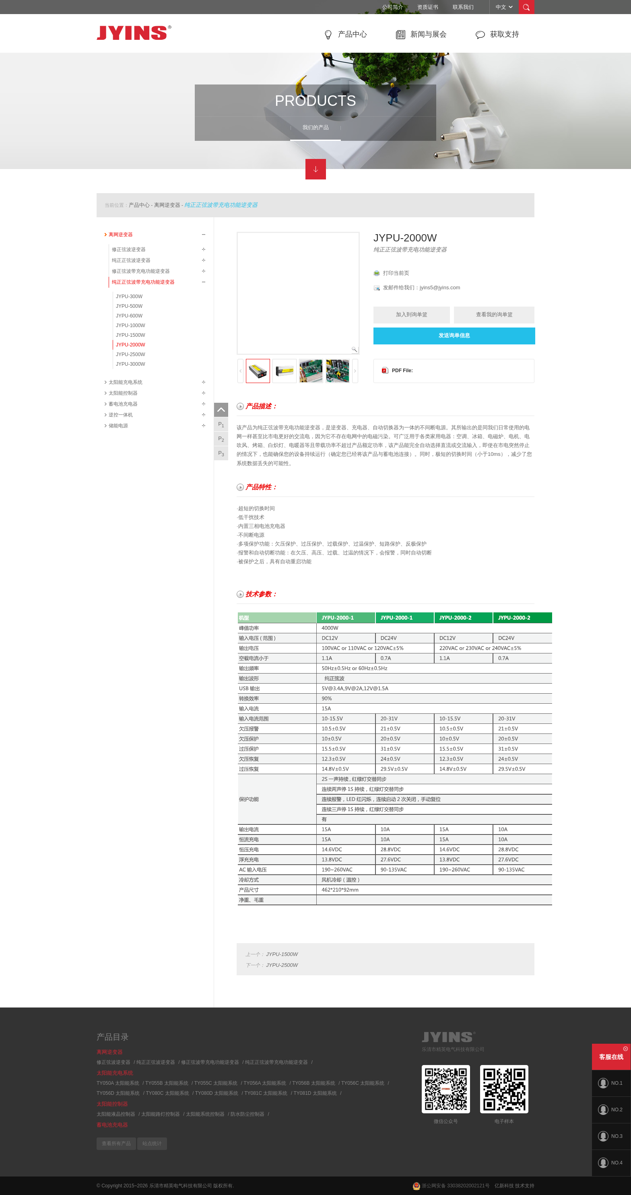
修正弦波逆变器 (129, 249)
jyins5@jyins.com (440, 287)
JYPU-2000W (130, 345)
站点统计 (152, 1143)
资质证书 (427, 7)
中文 (505, 7)
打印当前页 (396, 273)
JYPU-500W (129, 306)
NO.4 (610, 1163)
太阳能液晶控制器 (116, 1114)
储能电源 (118, 426)
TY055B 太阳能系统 (166, 1083)
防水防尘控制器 (247, 1114)
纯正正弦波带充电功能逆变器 (221, 205)
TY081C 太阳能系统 (265, 1093)
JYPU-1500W (130, 335)
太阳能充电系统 (125, 382)
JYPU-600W (129, 316)
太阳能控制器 (123, 393)
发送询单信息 (454, 335)
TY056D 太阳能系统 (118, 1093)
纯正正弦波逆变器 (131, 260)
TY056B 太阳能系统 (313, 1083)
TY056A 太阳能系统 (264, 1083)
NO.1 (610, 1083)
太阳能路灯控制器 (160, 1114)
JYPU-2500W (130, 354)
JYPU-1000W (130, 325)
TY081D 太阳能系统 (315, 1093)
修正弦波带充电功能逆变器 (141, 271)
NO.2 (610, 1109)
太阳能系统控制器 (205, 1114)
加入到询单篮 (411, 314)
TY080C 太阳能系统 (167, 1093)
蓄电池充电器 (123, 404)
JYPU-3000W (130, 364)
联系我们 (463, 7)
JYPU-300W (129, 296)
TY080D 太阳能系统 (216, 1093)
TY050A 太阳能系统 (118, 1083)
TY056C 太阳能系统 (362, 1083)
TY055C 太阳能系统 (215, 1083)
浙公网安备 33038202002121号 (451, 1186)
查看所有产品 (116, 1143)
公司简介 (392, 7)
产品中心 (139, 205)
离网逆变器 (167, 205)
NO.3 (610, 1136)
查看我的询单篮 (494, 314)
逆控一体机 (121, 415)
